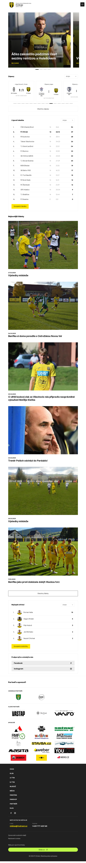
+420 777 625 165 (39, 828)
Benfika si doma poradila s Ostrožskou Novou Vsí (36, 336)
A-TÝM (12, 779)
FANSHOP (13, 801)
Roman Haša (28, 614)
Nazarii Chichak (29, 640)
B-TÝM (12, 784)
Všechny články (43, 595)
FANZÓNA (13, 797)
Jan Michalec (28, 633)
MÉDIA (12, 792)
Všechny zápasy (43, 109)
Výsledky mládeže (18, 275)
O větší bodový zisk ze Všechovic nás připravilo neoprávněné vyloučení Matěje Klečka (42, 399)
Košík (12, 810)
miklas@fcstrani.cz (18, 828)
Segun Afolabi (29, 620)
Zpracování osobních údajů (17, 837)
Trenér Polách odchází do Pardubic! (28, 461)
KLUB (12, 775)
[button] (15, 103)
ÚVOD (12, 771)
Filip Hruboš (28, 627)
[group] (21, 91)
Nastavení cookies (14, 840)
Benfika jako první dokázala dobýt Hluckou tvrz (34, 583)
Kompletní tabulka (20, 206)
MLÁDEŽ (13, 788)
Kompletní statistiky (21, 648)
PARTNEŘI (13, 805)
